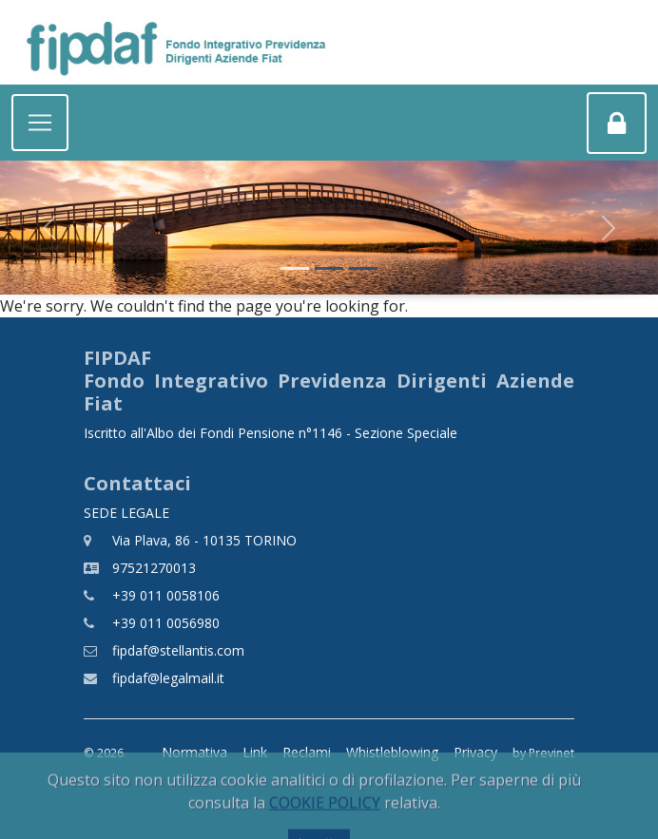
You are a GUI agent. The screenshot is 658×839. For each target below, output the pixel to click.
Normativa (194, 752)
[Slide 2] (329, 268)
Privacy (475, 752)
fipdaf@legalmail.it (168, 678)
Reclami (306, 752)
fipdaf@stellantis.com (178, 650)
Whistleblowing (392, 752)
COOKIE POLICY (324, 820)
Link (254, 752)
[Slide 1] (295, 268)
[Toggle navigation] (39, 122)
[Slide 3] (363, 268)
